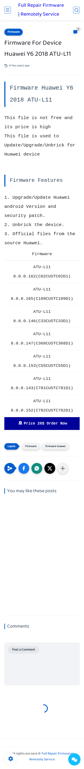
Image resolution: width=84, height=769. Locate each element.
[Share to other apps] (62, 468)
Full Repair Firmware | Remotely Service (41, 10)
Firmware (13, 32)
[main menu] (7, 10)
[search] (76, 10)
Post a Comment (23, 650)
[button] (23, 468)
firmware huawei (55, 446)
